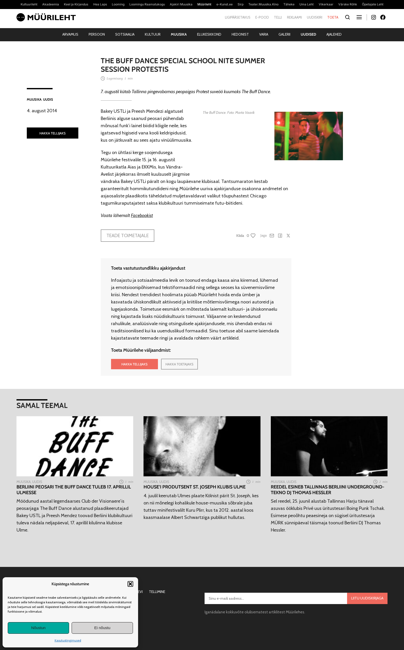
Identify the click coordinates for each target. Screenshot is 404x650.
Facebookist (142, 215)
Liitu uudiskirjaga (367, 598)
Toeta (332, 17)
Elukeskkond (209, 34)
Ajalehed (334, 34)
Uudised (308, 34)
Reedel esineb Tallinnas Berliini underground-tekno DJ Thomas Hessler (327, 489)
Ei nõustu (102, 627)
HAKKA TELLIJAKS (52, 133)
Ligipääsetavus (237, 17)
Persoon (97, 34)
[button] (130, 584)
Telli (278, 17)
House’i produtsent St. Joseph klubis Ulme (195, 487)
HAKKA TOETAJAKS (179, 364)
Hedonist (240, 34)
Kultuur (153, 34)
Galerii (284, 34)
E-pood (262, 17)
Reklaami (294, 17)
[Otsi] (347, 17)
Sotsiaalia (124, 34)
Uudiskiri (314, 17)
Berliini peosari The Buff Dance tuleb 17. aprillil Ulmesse (73, 489)
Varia (263, 34)
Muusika (179, 34)
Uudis (48, 99)
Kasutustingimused (68, 640)
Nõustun (38, 627)
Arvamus (70, 34)
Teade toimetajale (127, 235)
